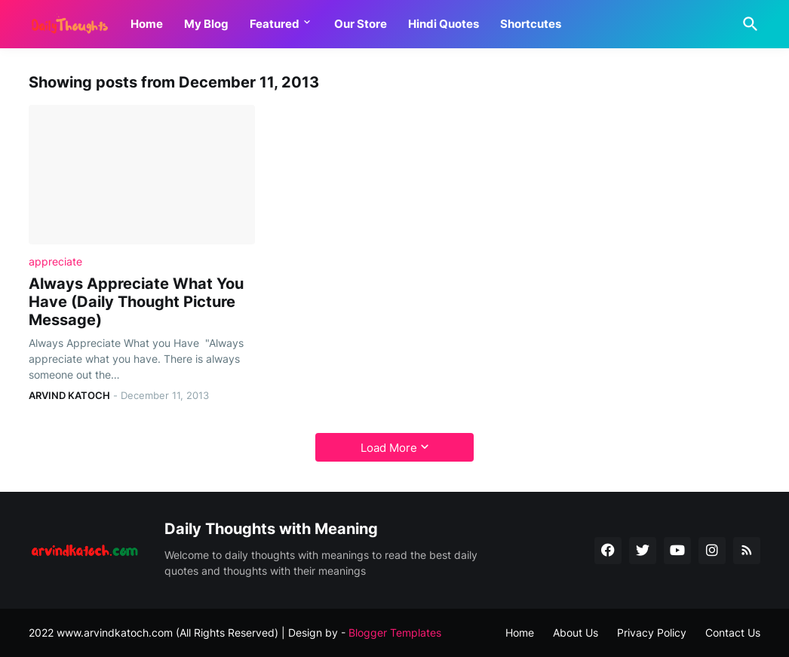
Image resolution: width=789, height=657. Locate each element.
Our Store (360, 24)
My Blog (206, 24)
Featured (274, 24)
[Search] (747, 24)
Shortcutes (530, 24)
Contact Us (732, 632)
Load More (389, 448)
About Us (575, 632)
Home (146, 24)
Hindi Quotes (443, 24)
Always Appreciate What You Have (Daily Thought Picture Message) (136, 302)
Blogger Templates (394, 632)
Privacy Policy (651, 632)
